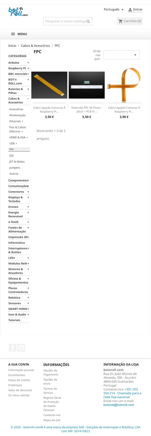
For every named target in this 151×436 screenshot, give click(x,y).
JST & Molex (17, 161)
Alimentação (17, 115)
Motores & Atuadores (15, 271)
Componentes (18, 180)
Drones (13, 207)
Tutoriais (14, 320)
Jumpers (14, 167)
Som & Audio (17, 314)
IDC (11, 155)
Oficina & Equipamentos (18, 280)
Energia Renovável (15, 214)
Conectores (16, 191)
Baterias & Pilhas (15, 91)
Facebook (13, 348)
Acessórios (16, 109)
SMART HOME (17, 309)
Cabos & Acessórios (15, 100)
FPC (11, 149)
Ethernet (15, 121)
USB (12, 143)
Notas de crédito (19, 380)
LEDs (11, 258)
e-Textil (13, 222)
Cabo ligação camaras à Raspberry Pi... (49, 109)
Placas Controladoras (18, 290)
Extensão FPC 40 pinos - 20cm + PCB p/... (86, 109)
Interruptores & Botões (17, 250)
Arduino (13, 62)
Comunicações (18, 186)
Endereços (15, 385)
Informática (16, 242)
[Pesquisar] (67, 21)
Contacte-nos (52, 415)
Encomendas (16, 375)
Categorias (17, 56)
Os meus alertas (19, 395)
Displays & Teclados (15, 199)
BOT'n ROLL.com (15, 81)
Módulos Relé (17, 263)
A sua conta (18, 364)
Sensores (14, 303)
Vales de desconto (20, 390)
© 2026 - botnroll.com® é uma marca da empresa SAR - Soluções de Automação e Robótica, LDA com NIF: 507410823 (75, 429)
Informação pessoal (21, 370)
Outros (13, 173)
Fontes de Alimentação (17, 229)
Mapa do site (51, 420)
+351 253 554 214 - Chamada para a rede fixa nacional (122, 393)
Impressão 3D (18, 237)
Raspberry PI (17, 68)
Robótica (14, 297)
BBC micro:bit (17, 74)
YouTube (21, 348)
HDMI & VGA (17, 137)
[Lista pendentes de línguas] (114, 9)
